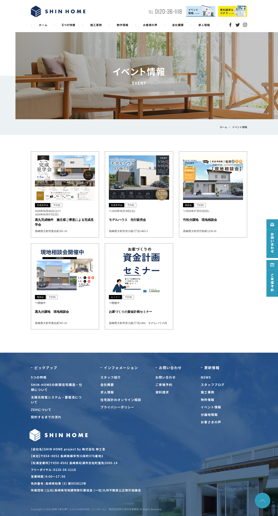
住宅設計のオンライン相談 (120, 399)
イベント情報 (211, 407)
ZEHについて (41, 409)
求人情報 (107, 392)
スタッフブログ (213, 384)
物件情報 (207, 399)
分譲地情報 (209, 414)
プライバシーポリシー (117, 407)
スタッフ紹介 (110, 377)
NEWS (206, 377)
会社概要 (107, 384)
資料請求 (162, 392)
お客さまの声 (211, 422)
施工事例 (207, 392)
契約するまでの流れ (46, 417)
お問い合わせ (165, 377)
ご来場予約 (163, 384)
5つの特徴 (39, 377)
